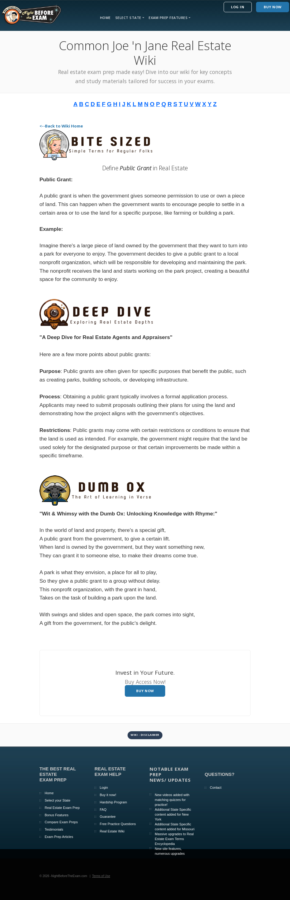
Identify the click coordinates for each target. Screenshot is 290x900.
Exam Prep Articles (59, 837)
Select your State (57, 800)
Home (105, 17)
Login (104, 787)
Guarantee (108, 816)
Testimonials (54, 829)
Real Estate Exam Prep (62, 808)
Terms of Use (101, 876)
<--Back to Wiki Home (61, 126)
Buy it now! (108, 795)
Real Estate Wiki (112, 831)
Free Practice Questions (118, 824)
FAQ (103, 809)
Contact (215, 787)
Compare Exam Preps (61, 822)
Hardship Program (113, 802)
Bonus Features (57, 815)
